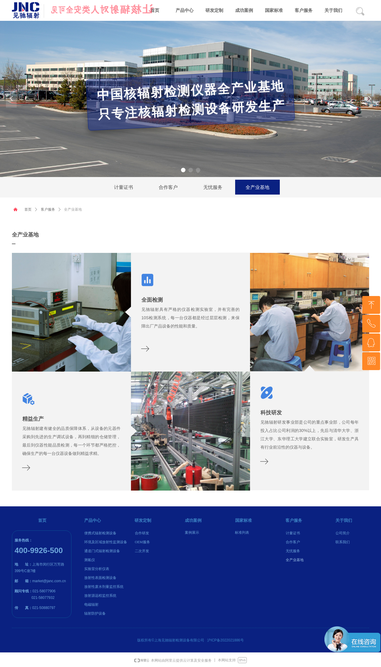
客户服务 (48, 209)
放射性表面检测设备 (100, 578)
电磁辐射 (91, 604)
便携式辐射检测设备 (100, 533)
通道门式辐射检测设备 (102, 551)
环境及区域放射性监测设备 (105, 542)
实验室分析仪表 (96, 569)
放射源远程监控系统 (100, 596)
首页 (28, 209)
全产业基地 (73, 209)
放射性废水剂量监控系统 (104, 587)
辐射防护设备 (95, 613)
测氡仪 (89, 560)
